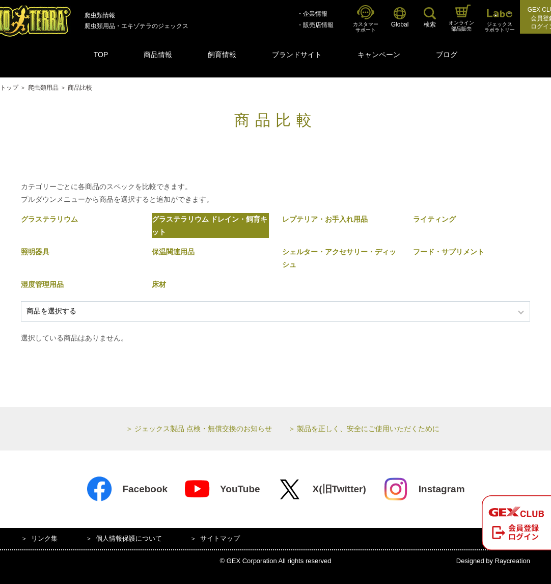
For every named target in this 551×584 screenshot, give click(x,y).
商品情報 (158, 54)
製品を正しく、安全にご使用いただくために (368, 428)
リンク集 (44, 538)
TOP (101, 54)
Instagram (423, 489)
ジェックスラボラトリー (499, 21)
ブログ (446, 54)
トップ (9, 87)
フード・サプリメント (448, 252)
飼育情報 (222, 54)
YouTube (222, 489)
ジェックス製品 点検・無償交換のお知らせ (203, 428)
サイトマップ (220, 538)
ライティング (434, 219)
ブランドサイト (297, 54)
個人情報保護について (129, 538)
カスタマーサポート (365, 19)
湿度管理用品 (42, 284)
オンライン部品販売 (461, 18)
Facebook (127, 489)
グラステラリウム (49, 219)
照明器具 (35, 252)
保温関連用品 (173, 252)
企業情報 (315, 13)
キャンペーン (378, 54)
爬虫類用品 (43, 87)
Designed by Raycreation (493, 561)
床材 (159, 284)
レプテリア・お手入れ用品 (325, 219)
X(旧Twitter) (321, 489)
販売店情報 (318, 25)
